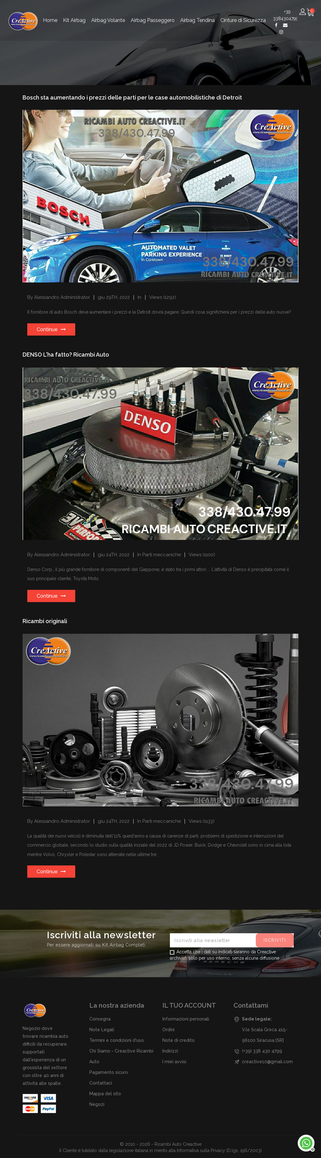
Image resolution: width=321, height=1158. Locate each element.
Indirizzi (170, 1050)
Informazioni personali (185, 1018)
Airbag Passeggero (153, 13)
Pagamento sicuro (108, 1072)
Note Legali (101, 1029)
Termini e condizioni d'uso (116, 1040)
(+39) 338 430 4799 (262, 1050)
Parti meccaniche (161, 554)
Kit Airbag (74, 13)
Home (50, 13)
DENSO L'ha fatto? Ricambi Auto (66, 354)
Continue (47, 329)
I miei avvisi (174, 1061)
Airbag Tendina (197, 13)
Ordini (168, 1029)
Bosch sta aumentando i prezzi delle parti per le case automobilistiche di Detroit (132, 97)
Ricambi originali (45, 621)
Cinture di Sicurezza (243, 13)
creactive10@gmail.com (267, 1061)
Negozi (96, 1104)
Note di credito (178, 1040)
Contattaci (100, 1082)
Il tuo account (189, 1005)
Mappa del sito (105, 1093)
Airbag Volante (108, 13)
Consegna (100, 1018)
